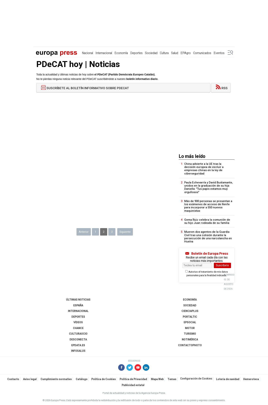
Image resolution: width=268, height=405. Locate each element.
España (78, 305)
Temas (172, 379)
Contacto (13, 379)
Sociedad (151, 53)
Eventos (219, 53)
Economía (121, 53)
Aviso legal (30, 379)
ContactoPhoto (190, 345)
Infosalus (78, 351)
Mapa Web (157, 379)
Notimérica (190, 340)
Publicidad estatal (133, 385)
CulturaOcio (78, 334)
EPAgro (186, 53)
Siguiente (125, 232)
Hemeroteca (251, 379)
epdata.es (78, 345)
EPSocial (190, 322)
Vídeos (78, 322)
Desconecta (78, 340)
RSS (222, 88)
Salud (174, 53)
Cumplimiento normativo (56, 379)
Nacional (87, 53)
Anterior (84, 232)
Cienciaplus (189, 311)
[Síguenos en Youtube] (138, 368)
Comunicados (202, 53)
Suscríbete (222, 265)
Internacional (103, 53)
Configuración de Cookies (196, 378)
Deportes (136, 53)
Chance (78, 328)
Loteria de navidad (227, 379)
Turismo (190, 334)
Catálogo (81, 379)
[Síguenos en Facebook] (122, 368)
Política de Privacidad (133, 379)
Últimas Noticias (78, 300)
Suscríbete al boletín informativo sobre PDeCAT (85, 88)
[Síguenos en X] (130, 368)
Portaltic (190, 317)
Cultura (164, 53)
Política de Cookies (103, 379)
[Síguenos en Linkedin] (146, 368)
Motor (190, 328)
